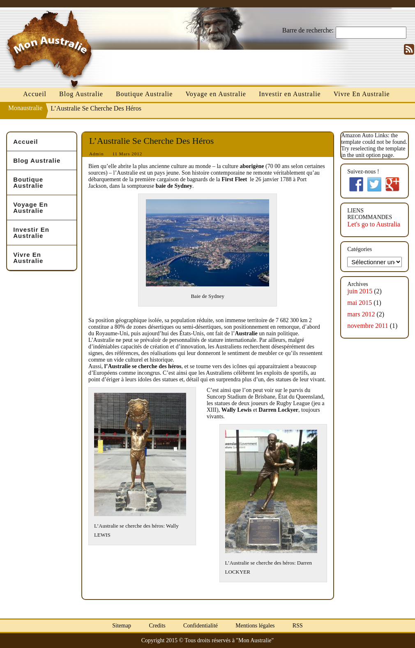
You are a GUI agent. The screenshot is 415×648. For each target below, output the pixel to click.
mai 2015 (359, 302)
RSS (298, 626)
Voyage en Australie (215, 93)
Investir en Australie (290, 93)
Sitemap (121, 626)
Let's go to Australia (373, 224)
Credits (157, 626)
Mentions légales (254, 626)
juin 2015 (359, 291)
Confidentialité (200, 626)
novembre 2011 (367, 325)
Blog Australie (81, 93)
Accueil (34, 93)
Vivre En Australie (362, 93)
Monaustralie (25, 107)
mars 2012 (361, 314)
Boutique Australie (144, 93)
